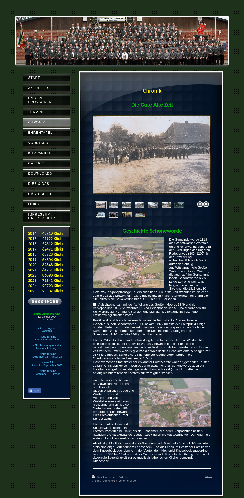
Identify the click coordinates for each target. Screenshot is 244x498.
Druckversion (104, 477)
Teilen (34, 390)
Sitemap (124, 477)
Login (208, 476)
